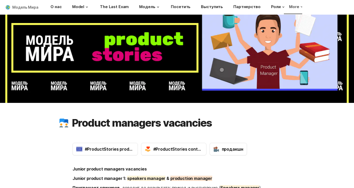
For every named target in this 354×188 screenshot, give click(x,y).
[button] (86, 7)
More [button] (296, 6)
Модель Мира (25, 7)
